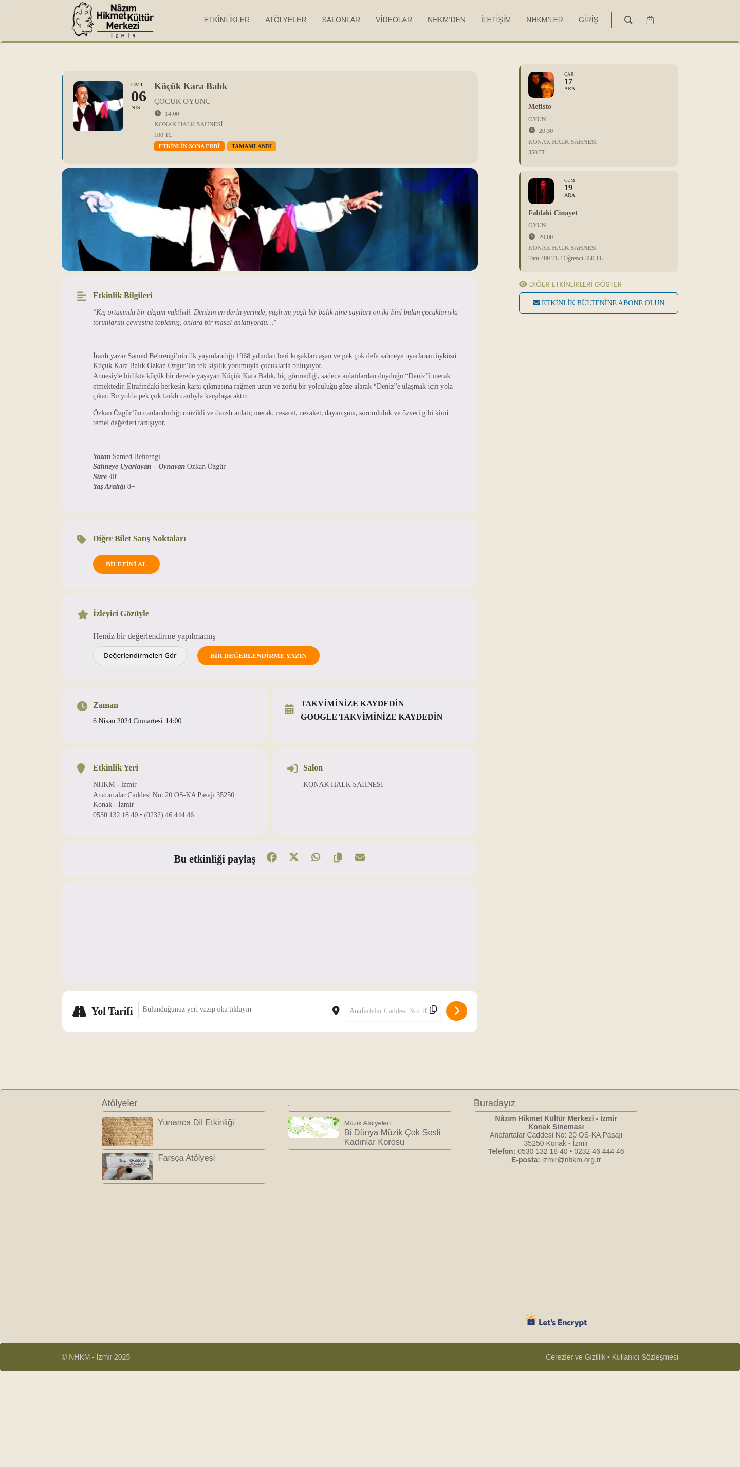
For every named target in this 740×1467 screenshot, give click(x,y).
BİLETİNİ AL (126, 564)
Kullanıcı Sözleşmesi (645, 1357)
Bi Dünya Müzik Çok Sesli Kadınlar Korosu (392, 1132)
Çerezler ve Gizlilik (575, 1357)
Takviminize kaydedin (352, 703)
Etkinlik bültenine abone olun (599, 303)
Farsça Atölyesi (186, 1157)
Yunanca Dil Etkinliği (196, 1122)
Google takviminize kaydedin (371, 716)
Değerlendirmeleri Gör (140, 655)
